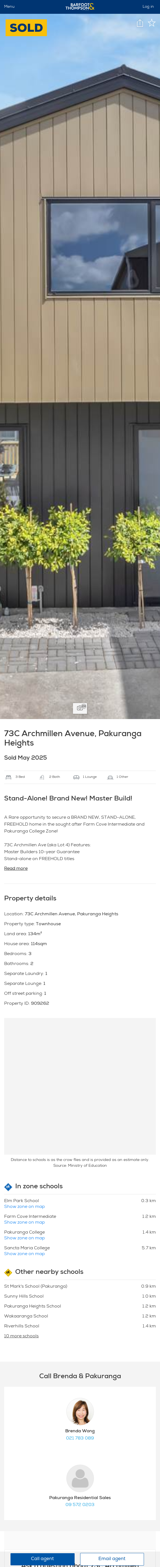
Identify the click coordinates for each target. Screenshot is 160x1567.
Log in (148, 7)
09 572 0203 (80, 1505)
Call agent (42, 1559)
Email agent (111, 1559)
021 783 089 (80, 1438)
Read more (16, 869)
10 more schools (21, 1336)
